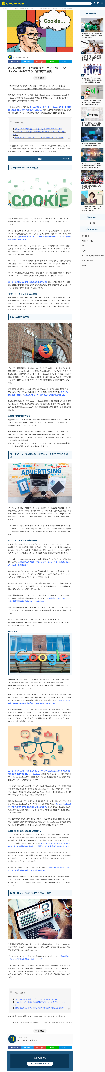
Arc (29, 610)
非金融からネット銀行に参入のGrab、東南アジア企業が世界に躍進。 (92, 35)
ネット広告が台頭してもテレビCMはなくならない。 (91, 144)
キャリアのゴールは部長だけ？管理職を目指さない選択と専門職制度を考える (92, 80)
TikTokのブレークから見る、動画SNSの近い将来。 (91, 124)
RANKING (85, 236)
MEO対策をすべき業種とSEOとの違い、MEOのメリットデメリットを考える (37, 86)
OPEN (65, 159)
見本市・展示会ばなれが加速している (92, 187)
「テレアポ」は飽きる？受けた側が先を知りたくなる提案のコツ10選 (92, 208)
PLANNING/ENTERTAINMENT (93, 256)
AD (83, 246)
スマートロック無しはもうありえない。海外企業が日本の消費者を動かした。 (92, 102)
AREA (84, 266)
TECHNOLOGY (87, 241)
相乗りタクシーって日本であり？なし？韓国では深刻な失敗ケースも (92, 58)
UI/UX (84, 251)
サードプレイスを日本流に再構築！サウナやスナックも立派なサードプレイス (41, 88)
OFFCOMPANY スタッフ (20, 57)
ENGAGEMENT (87, 261)
